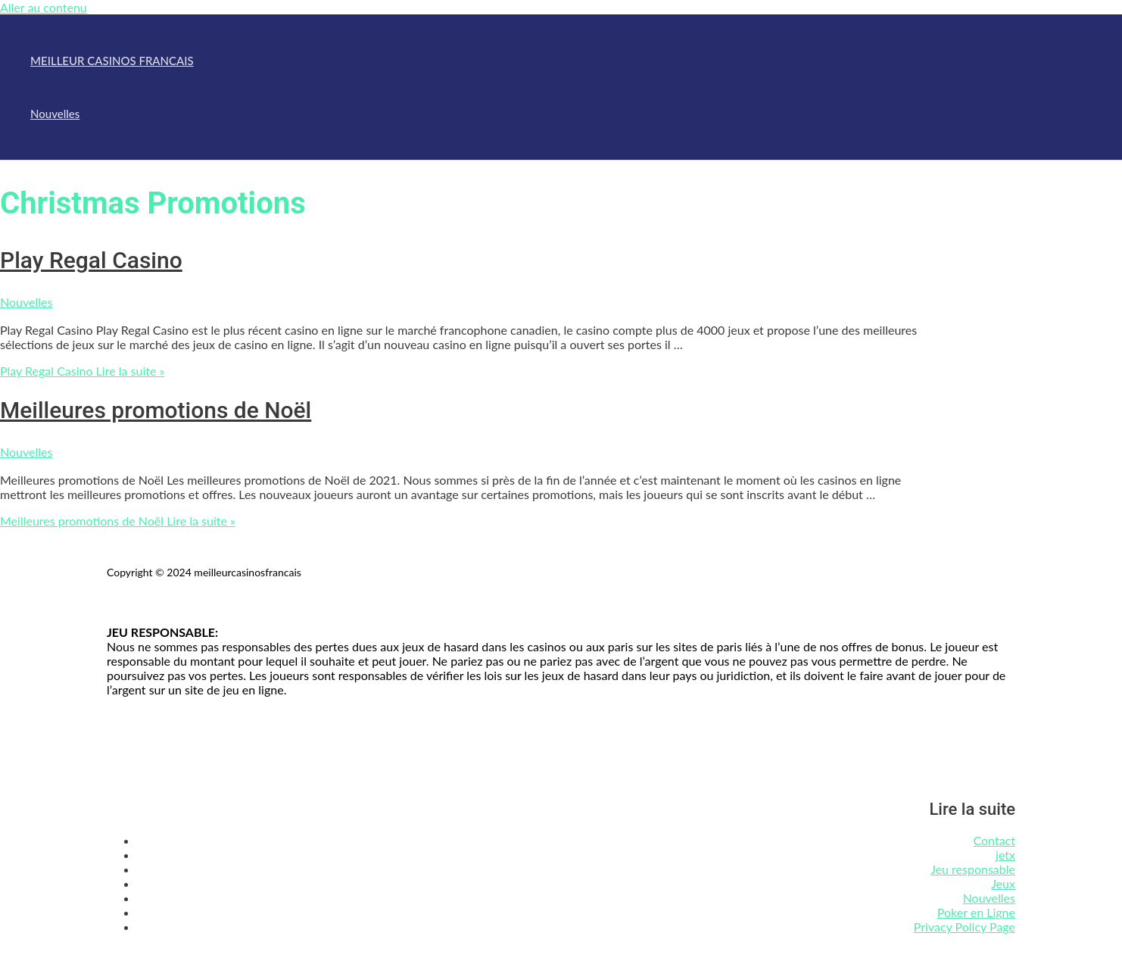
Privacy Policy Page (964, 926)
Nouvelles (54, 113)
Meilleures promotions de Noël (155, 410)
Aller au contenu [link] (43, 7)
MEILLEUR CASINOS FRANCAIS (112, 60)
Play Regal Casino (91, 260)
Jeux (1003, 883)
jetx (1005, 854)
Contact (994, 840)
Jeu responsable (972, 869)
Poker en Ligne (976, 912)
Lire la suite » (82, 370)
